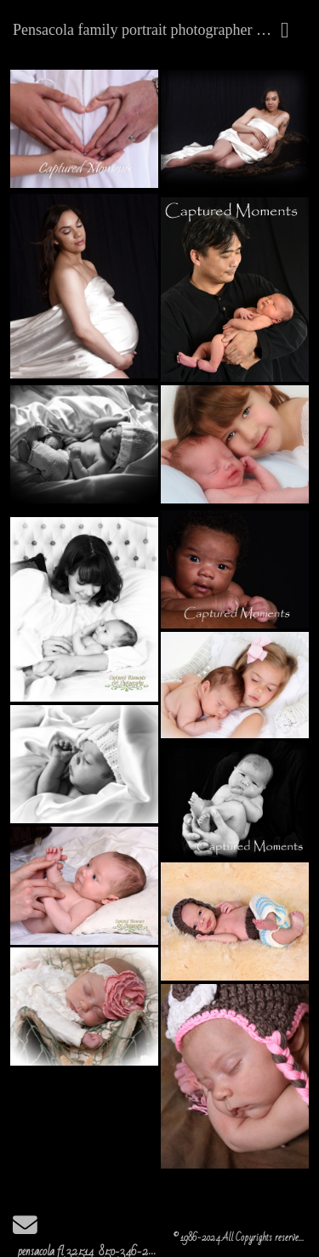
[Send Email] (25, 1230)
